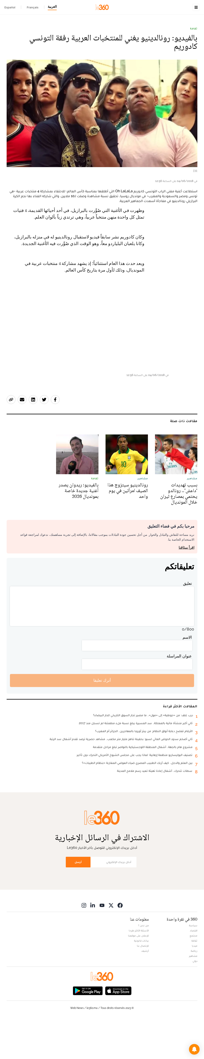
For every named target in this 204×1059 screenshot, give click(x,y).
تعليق (187, 622)
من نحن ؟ (143, 964)
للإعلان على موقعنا (138, 974)
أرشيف (145, 990)
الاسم (187, 676)
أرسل (78, 901)
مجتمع (193, 974)
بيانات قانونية (141, 980)
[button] (194, 1049)
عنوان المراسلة (179, 695)
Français (32, 7)
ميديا (194, 985)
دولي (195, 1000)
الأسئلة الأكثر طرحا (139, 969)
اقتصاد (193, 969)
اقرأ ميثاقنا (186, 587)
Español (9, 7)
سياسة (193, 964)
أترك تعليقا (102, 719)
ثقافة (193, 56)
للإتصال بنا (143, 985)
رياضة (194, 990)
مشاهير (193, 995)
